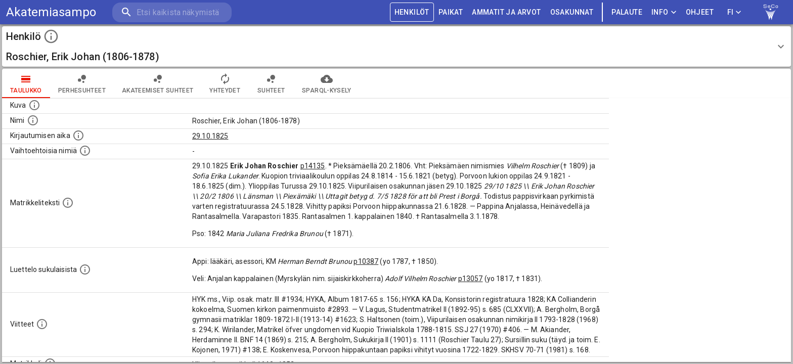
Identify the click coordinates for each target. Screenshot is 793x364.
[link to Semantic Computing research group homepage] (771, 12)
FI (734, 12)
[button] (396, 46)
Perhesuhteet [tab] (82, 83)
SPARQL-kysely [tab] (326, 83)
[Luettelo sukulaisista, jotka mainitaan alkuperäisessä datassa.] (85, 269)
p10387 (366, 261)
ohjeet (700, 12)
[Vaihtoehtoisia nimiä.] (85, 151)
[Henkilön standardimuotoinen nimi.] (33, 120)
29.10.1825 (210, 136)
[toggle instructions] (51, 36)
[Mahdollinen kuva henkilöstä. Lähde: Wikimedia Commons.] (34, 105)
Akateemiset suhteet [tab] (158, 83)
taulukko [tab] (26, 83)
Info (664, 12)
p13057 (470, 279)
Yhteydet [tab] (224, 83)
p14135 (312, 166)
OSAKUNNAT (572, 12)
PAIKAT (450, 12)
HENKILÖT (411, 12)
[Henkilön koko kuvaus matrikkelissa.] (68, 203)
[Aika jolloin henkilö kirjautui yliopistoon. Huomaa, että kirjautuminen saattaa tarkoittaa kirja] (78, 135)
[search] (172, 12)
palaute (626, 12)
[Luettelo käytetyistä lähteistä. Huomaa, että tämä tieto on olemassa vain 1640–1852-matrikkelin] (42, 324)
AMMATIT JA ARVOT (506, 12)
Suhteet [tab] (271, 83)
